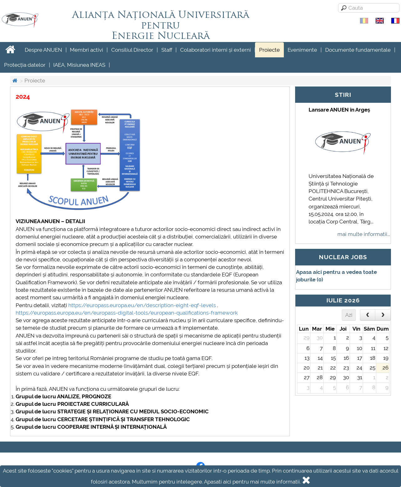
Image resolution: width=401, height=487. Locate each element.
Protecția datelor (24, 65)
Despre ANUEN (43, 50)
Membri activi (86, 50)
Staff (166, 50)
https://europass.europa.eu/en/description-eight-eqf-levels (142, 305)
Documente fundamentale (358, 50)
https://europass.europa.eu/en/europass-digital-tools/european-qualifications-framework (127, 313)
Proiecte (269, 50)
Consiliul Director (132, 50)
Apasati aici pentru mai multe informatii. (252, 482)
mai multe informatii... (363, 234)
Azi (348, 315)
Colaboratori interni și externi (215, 50)
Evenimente (302, 50)
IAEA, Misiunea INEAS (79, 65)
